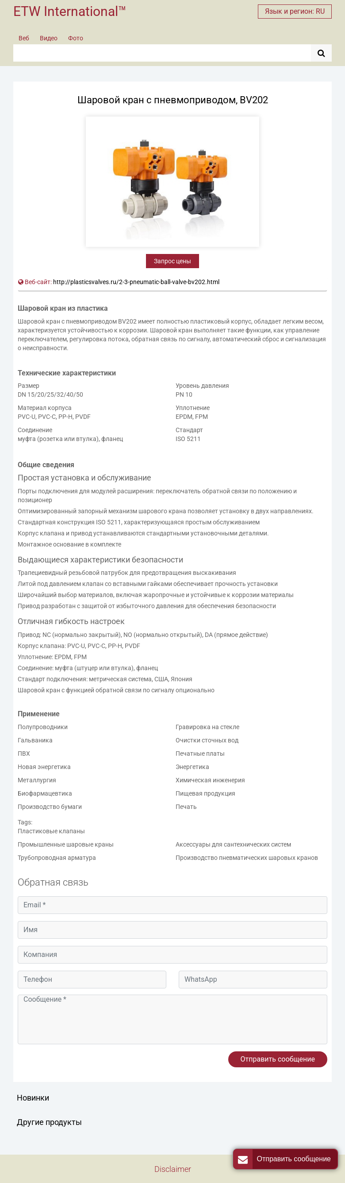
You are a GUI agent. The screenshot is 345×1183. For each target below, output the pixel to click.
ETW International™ (69, 11)
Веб (24, 38)
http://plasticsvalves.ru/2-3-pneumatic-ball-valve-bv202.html (136, 281)
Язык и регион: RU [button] (295, 11)
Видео (49, 38)
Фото (75, 38)
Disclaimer (172, 1169)
